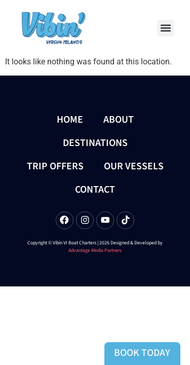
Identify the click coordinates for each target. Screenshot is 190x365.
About (118, 120)
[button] (165, 28)
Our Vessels (134, 166)
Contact (95, 189)
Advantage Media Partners (95, 250)
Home (70, 120)
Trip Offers (55, 166)
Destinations (95, 143)
